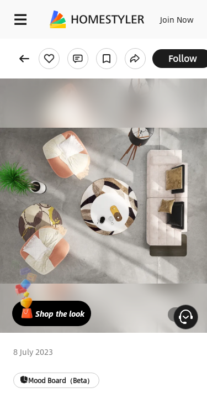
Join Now (177, 19)
